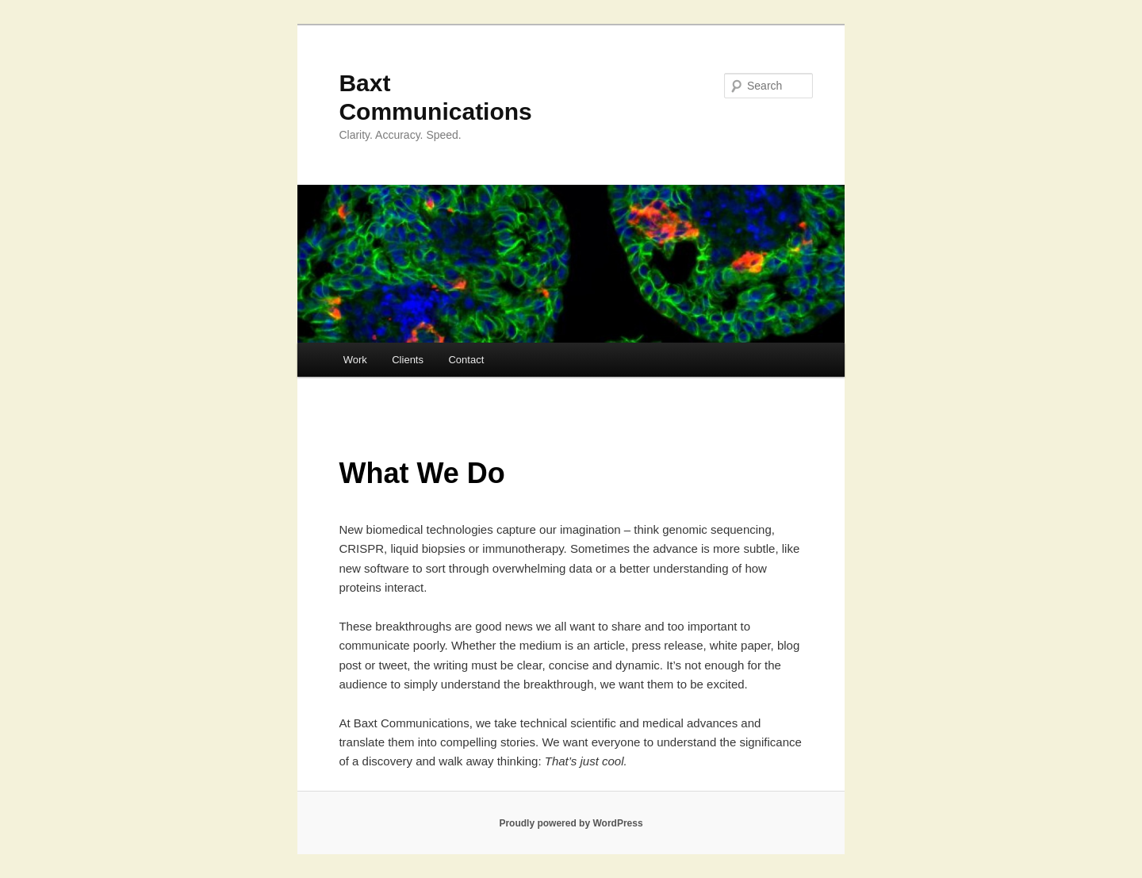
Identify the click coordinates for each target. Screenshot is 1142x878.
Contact (466, 360)
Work (355, 360)
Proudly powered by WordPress (570, 823)
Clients (407, 360)
